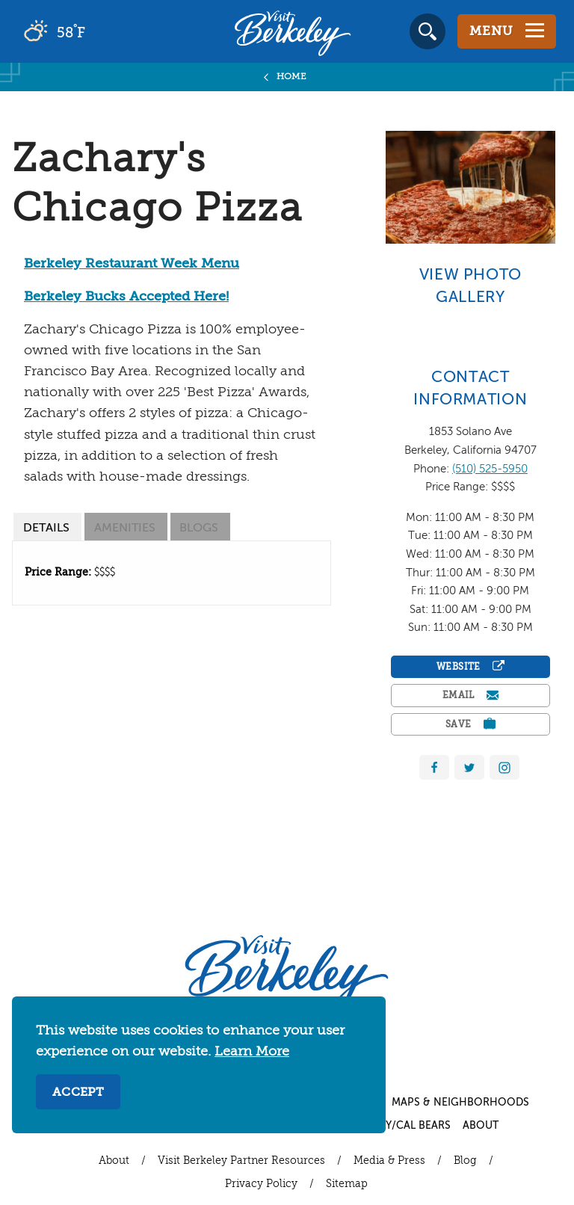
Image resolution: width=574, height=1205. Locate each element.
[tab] (47, 526)
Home (292, 77)
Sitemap (347, 1184)
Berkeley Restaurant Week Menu (131, 264)
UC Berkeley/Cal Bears (387, 1126)
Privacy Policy (261, 1184)
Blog (465, 1161)
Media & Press (389, 1161)
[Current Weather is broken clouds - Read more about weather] (97, 31)
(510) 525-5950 (490, 469)
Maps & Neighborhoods (460, 1102)
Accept (78, 1093)
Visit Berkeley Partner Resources (241, 1161)
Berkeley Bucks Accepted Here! (126, 296)
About (481, 1126)
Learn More (252, 1051)
